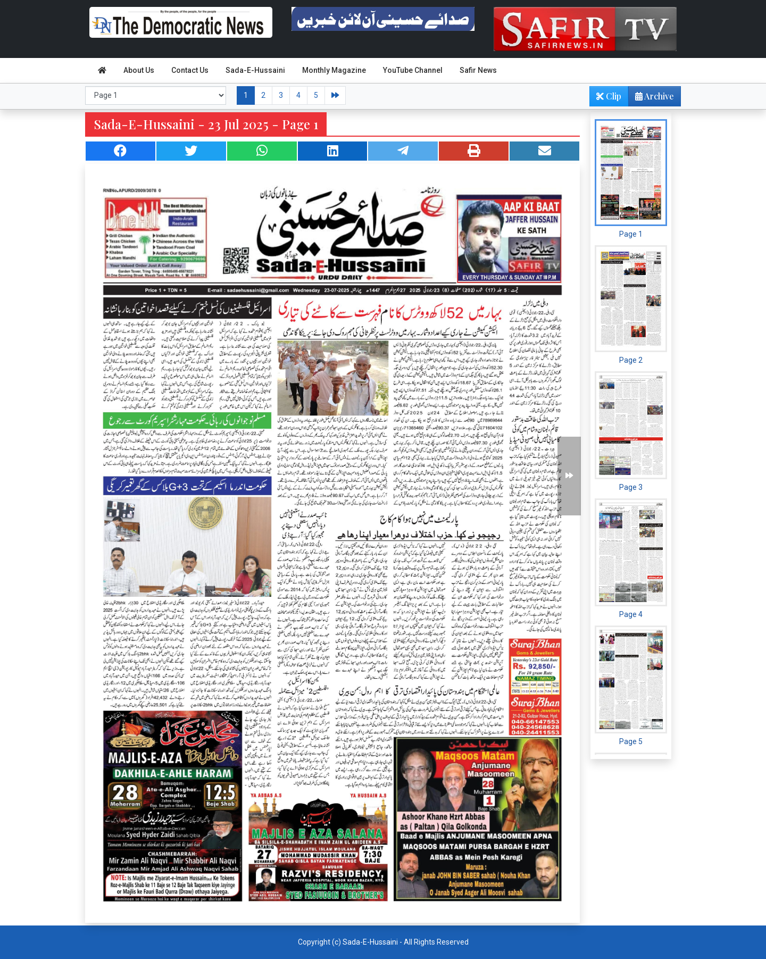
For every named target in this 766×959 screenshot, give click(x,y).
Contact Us (190, 70)
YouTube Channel (413, 70)
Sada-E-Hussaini (255, 70)
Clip (608, 96)
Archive (651, 98)
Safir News (478, 70)
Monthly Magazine (334, 70)
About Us (138, 70)
